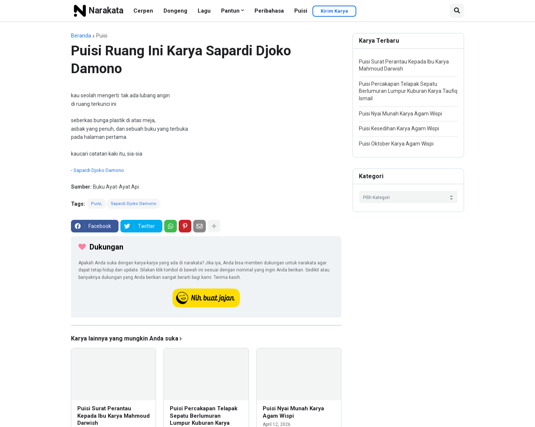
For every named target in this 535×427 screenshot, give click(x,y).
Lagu (204, 10)
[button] (457, 11)
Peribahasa (269, 10)
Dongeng (175, 10)
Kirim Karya (334, 11)
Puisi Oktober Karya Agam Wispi (396, 144)
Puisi (300, 10)
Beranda (81, 35)
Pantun (230, 10)
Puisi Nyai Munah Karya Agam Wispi (293, 412)
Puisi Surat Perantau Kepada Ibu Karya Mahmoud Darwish (113, 415)
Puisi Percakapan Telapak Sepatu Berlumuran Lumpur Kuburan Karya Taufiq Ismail (408, 91)
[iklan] (206, 325)
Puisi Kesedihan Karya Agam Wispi (399, 128)
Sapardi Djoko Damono (99, 170)
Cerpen (143, 10)
